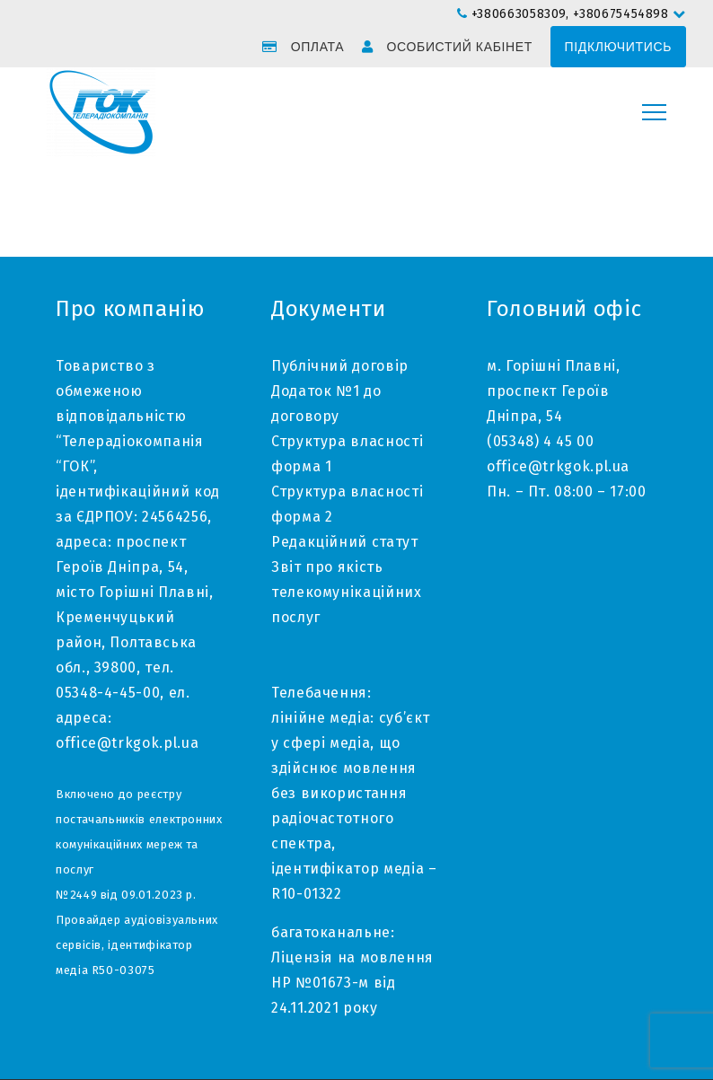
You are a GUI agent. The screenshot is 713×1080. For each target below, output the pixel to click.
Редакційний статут (344, 541)
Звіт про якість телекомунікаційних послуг (346, 592)
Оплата (318, 46)
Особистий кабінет (460, 46)
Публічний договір (340, 365)
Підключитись (618, 47)
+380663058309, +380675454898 (572, 14)
